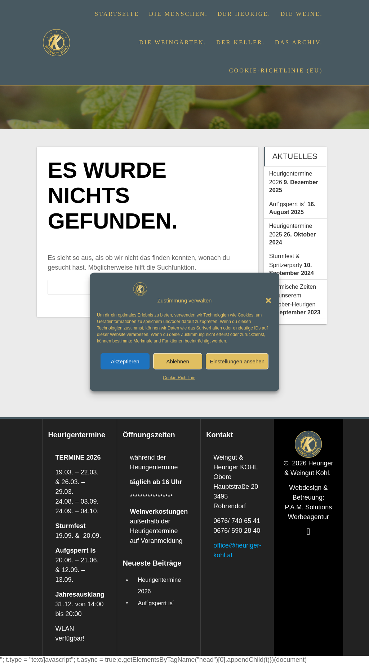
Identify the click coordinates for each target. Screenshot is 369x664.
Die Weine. (302, 14)
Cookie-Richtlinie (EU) (276, 70)
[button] (268, 300)
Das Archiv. (299, 42)
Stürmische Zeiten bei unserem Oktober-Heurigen (292, 295)
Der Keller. (240, 42)
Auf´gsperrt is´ (287, 204)
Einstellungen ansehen (237, 361)
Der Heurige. (244, 14)
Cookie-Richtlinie (179, 377)
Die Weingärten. (172, 42)
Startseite (117, 14)
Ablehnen (177, 361)
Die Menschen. (178, 14)
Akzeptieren (125, 361)
